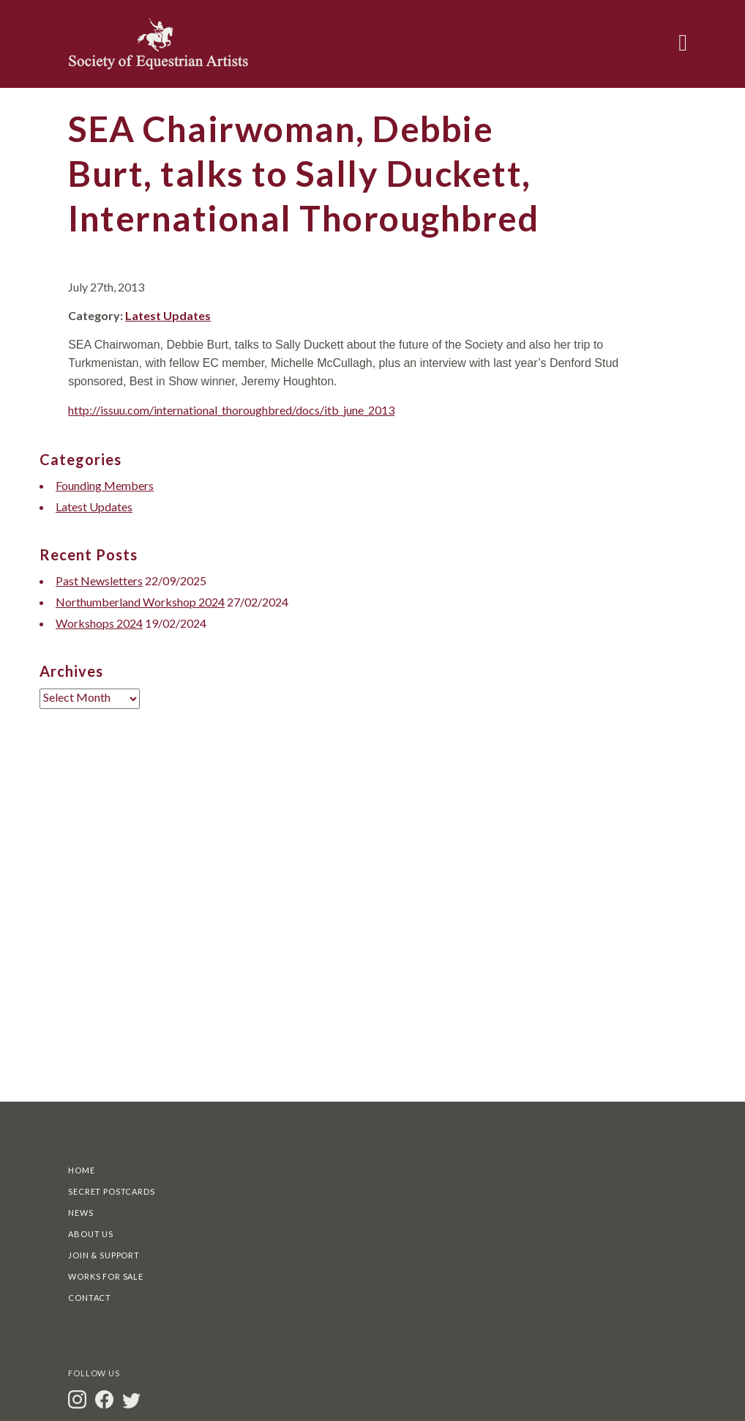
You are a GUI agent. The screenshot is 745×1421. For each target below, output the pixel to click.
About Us (90, 1234)
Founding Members (105, 485)
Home (81, 1170)
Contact (89, 1297)
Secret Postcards (111, 1191)
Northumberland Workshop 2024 (140, 602)
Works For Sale (105, 1276)
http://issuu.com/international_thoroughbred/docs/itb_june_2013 (231, 410)
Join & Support (104, 1255)
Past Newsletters (99, 580)
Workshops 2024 (99, 623)
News (80, 1212)
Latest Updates (168, 315)
